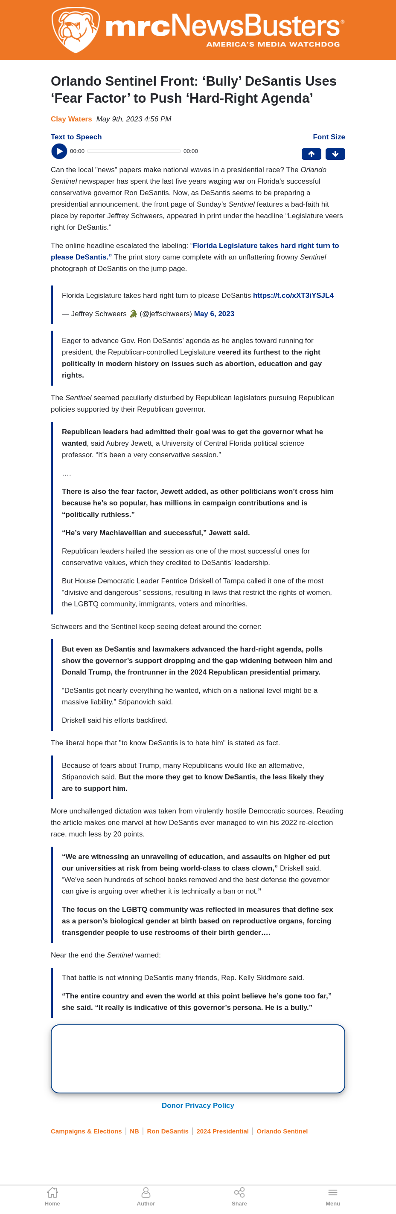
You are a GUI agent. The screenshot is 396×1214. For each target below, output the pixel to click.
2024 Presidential (222, 1131)
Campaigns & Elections (86, 1131)
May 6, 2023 (214, 314)
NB (134, 1131)
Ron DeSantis (168, 1131)
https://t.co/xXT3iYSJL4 (293, 295)
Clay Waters (71, 119)
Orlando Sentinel (282, 1131)
